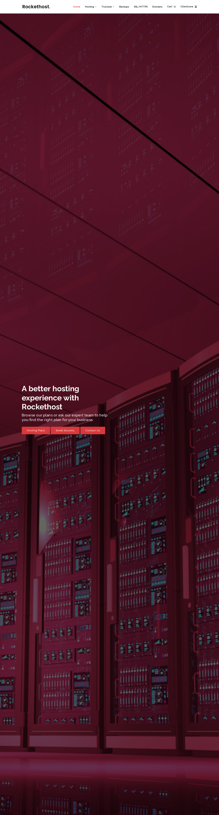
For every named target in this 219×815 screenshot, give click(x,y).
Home (76, 6)
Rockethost (36, 6)
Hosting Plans (33, 431)
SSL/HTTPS (141, 6)
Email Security (63, 431)
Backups (124, 6)
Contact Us (92, 431)
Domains (157, 6)
